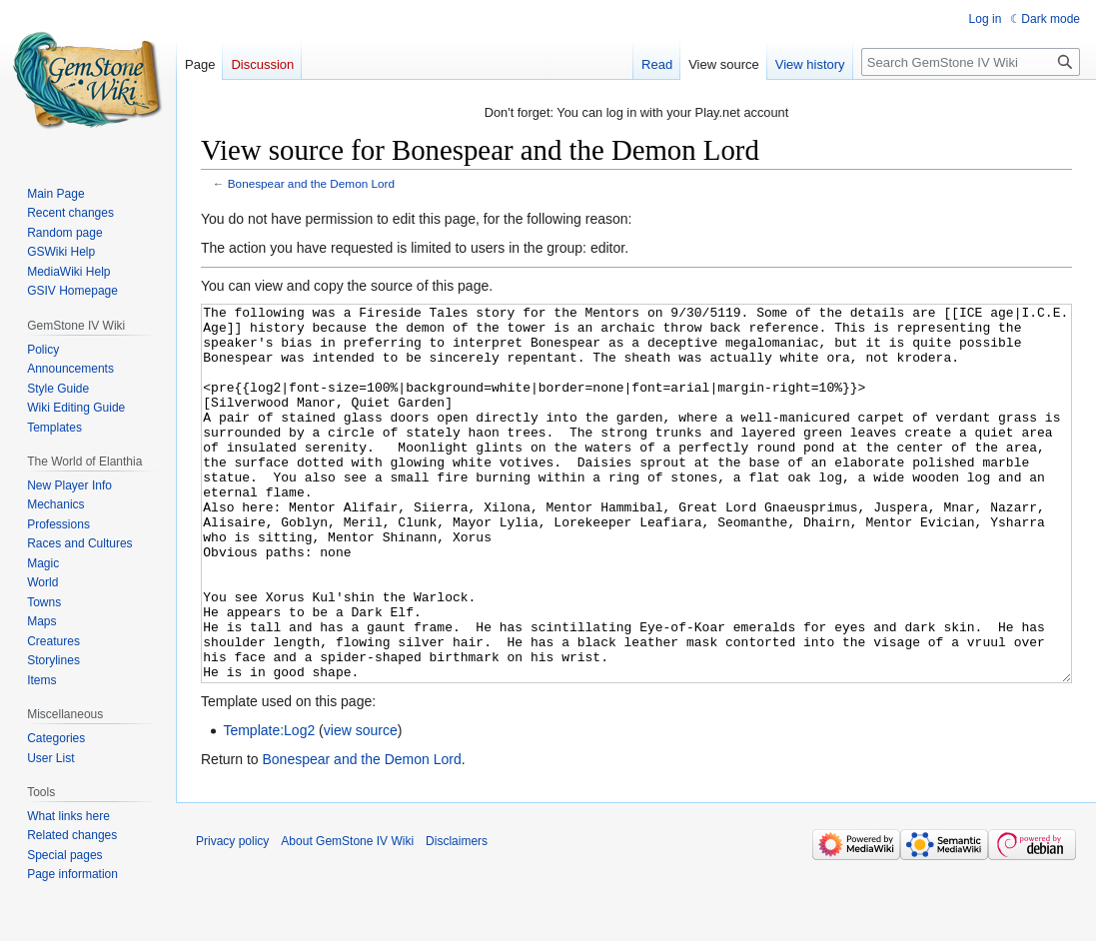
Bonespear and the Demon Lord (311, 183)
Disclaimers (457, 916)
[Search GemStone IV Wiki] (970, 62)
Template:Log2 (269, 805)
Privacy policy (232, 916)
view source (361, 805)
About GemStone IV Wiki (347, 916)
